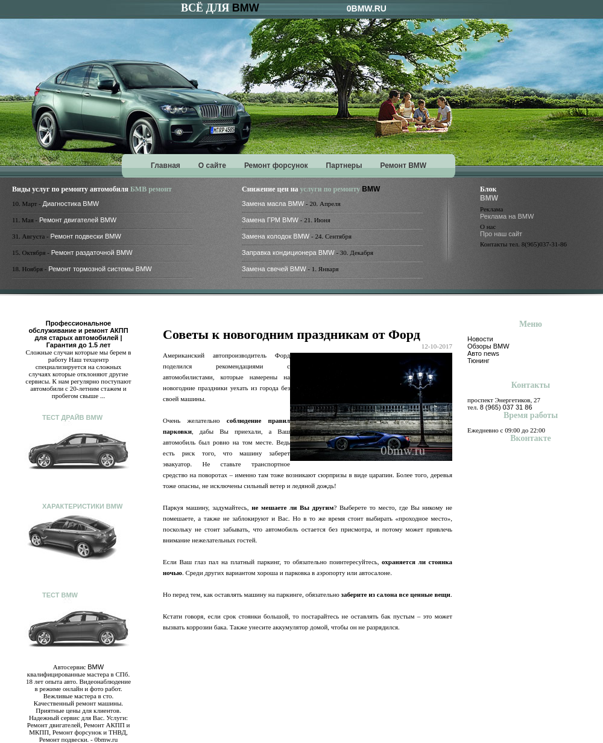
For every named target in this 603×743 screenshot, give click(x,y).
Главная (165, 165)
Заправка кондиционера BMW (288, 252)
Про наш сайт (501, 233)
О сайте (212, 165)
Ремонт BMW (403, 165)
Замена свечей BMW (274, 268)
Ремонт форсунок (276, 165)
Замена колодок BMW (275, 236)
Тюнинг (478, 360)
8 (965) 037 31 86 (506, 407)
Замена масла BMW (273, 203)
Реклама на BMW (507, 216)
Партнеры (344, 165)
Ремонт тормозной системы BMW (100, 268)
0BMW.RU (367, 8)
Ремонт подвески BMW (86, 236)
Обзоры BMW (488, 346)
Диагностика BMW (71, 203)
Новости (480, 339)
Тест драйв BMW (72, 417)
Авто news (483, 353)
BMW (245, 8)
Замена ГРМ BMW (270, 220)
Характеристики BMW (82, 506)
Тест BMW (60, 595)
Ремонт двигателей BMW (77, 220)
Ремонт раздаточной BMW (92, 252)
